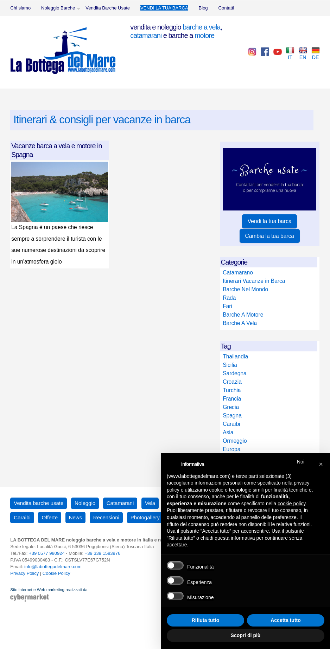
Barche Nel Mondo (245, 289)
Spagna (232, 415)
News (75, 517)
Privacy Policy (24, 573)
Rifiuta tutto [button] (206, 620)
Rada (229, 298)
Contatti (226, 8)
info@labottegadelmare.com (53, 566)
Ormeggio (235, 441)
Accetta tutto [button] (286, 620)
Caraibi (231, 424)
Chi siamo (20, 8)
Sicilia (230, 365)
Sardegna (235, 373)
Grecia (231, 407)
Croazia (232, 382)
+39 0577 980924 (47, 553)
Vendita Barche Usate (107, 8)
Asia (228, 432)
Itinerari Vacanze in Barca (254, 281)
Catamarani (120, 503)
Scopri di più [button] (246, 635)
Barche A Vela (240, 323)
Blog (203, 8)
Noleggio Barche (58, 8)
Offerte (50, 517)
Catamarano (238, 272)
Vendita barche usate (38, 503)
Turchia (232, 390)
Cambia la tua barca (269, 236)
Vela (150, 503)
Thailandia (235, 356)
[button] (320, 464)
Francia (232, 399)
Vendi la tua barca (270, 221)
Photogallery (145, 517)
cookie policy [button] (291, 503)
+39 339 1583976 (103, 553)
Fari (227, 306)
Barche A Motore (243, 315)
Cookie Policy (56, 573)
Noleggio (85, 503)
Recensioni (106, 517)
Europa (231, 449)
